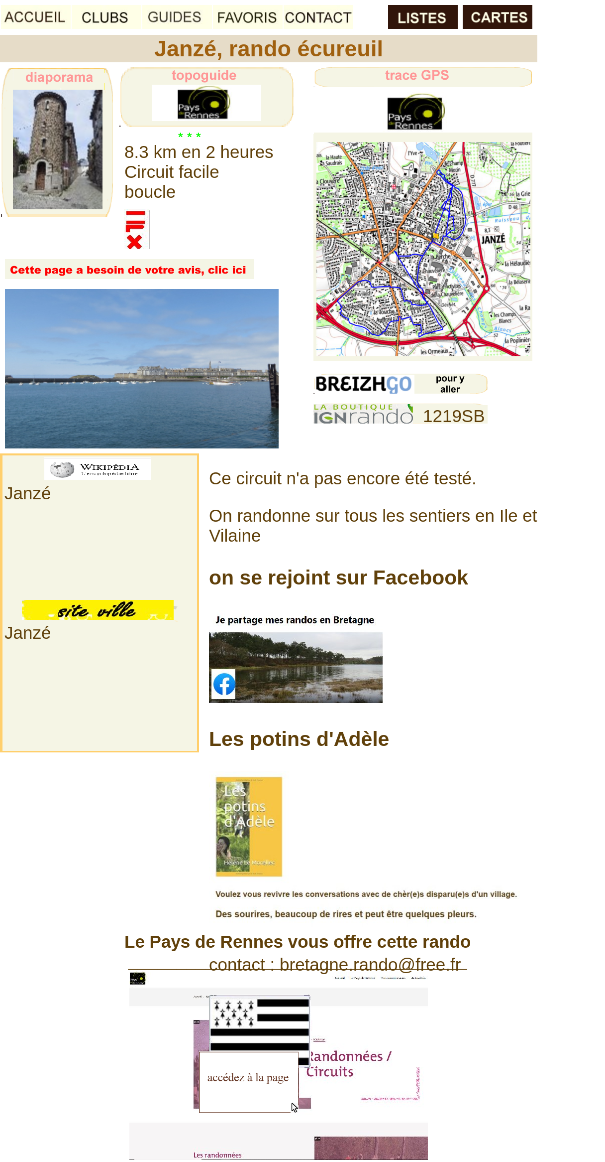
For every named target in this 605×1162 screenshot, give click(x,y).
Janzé (27, 493)
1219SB (454, 416)
